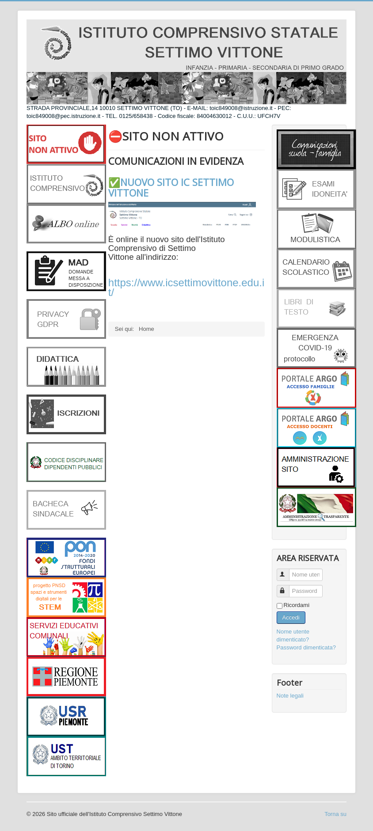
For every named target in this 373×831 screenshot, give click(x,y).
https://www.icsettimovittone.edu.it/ (186, 287)
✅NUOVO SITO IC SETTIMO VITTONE (171, 187)
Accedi (291, 617)
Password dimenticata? (306, 647)
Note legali (290, 695)
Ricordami (297, 605)
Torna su (335, 814)
